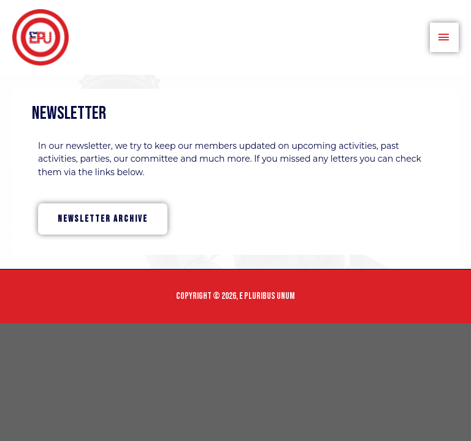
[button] (102, 219)
